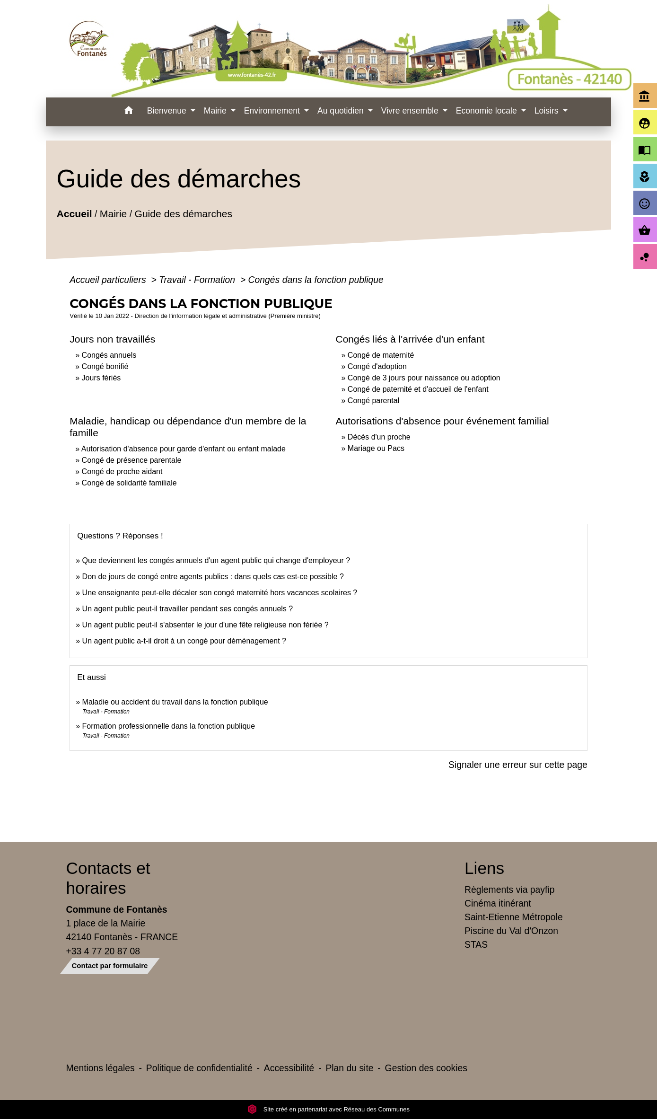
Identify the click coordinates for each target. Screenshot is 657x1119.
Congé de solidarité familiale (129, 483)
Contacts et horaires (108, 878)
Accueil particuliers (109, 279)
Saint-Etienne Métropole (513, 917)
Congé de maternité (381, 355)
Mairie (113, 214)
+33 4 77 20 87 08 (103, 951)
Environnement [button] (273, 110)
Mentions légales (100, 1068)
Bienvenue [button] (168, 110)
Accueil (74, 214)
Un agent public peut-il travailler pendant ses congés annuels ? (187, 609)
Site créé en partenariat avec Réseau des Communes (328, 1109)
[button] (129, 111)
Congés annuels (109, 355)
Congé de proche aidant (122, 471)
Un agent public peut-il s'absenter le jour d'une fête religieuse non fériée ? (205, 625)
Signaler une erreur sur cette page (517, 764)
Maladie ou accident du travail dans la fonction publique (175, 702)
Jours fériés (101, 378)
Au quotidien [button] (341, 110)
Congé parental (373, 400)
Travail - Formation (198, 279)
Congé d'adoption (377, 366)
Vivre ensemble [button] (411, 110)
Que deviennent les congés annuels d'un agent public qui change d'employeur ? (216, 560)
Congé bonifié (105, 366)
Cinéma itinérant (497, 903)
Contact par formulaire (110, 965)
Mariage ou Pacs (376, 448)
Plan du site (349, 1068)
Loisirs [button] (547, 110)
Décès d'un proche (379, 437)
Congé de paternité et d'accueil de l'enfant (418, 389)
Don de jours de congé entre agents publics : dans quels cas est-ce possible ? (213, 577)
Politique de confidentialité (199, 1068)
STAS (476, 944)
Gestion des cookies (426, 1068)
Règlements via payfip (509, 889)
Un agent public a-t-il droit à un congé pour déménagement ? (184, 641)
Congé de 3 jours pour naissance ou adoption (424, 378)
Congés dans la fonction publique (316, 279)
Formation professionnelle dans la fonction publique (168, 726)
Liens (484, 868)
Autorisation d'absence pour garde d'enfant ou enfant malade (183, 449)
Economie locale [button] (487, 110)
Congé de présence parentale (132, 460)
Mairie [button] (216, 110)
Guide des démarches (184, 214)
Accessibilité (289, 1068)
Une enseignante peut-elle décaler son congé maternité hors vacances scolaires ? (220, 593)
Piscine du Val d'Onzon (511, 930)
